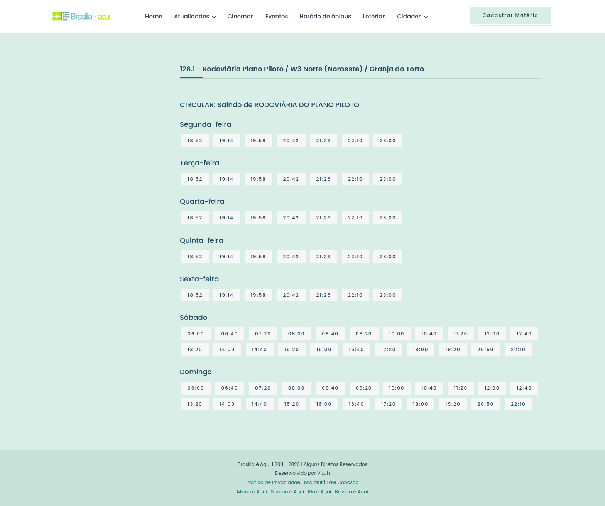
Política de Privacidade (273, 482)
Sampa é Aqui (287, 491)
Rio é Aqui (319, 491)
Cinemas (241, 16)
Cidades (409, 16)
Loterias (374, 16)
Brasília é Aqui (351, 491)
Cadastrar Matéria (510, 15)
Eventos (276, 16)
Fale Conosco (342, 482)
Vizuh (323, 473)
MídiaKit (313, 482)
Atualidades (192, 16)
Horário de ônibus (325, 16)
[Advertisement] (110, 121)
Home (153, 16)
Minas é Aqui (252, 491)
